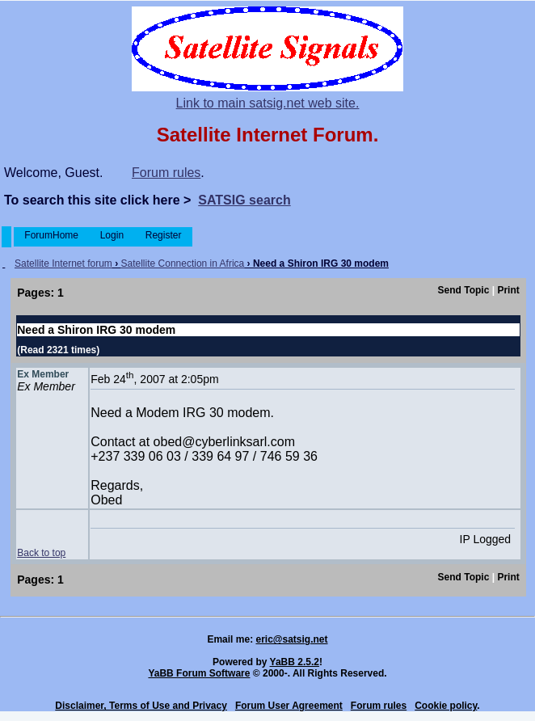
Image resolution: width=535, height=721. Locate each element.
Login (111, 235)
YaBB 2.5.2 (294, 662)
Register (163, 235)
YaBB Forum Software (199, 673)
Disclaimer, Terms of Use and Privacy (141, 705)
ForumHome (51, 235)
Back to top (41, 553)
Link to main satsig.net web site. (268, 103)
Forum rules (166, 172)
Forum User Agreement (289, 705)
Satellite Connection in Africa (183, 263)
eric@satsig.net (291, 639)
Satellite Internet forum (63, 263)
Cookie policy (446, 705)
